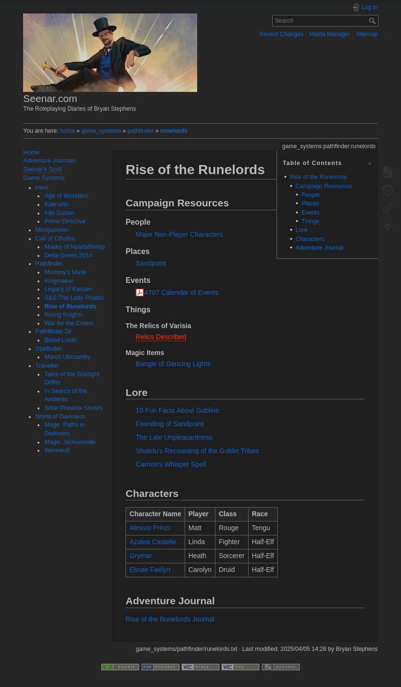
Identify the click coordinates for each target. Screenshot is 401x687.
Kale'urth (56, 204)
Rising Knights (63, 314)
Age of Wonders (66, 195)
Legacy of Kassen (68, 289)
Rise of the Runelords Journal (169, 619)
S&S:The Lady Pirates (74, 297)
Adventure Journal (319, 247)
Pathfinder (49, 263)
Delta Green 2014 (68, 255)
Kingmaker (58, 281)
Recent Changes (281, 34)
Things (310, 221)
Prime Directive (64, 221)
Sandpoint (151, 263)
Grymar (140, 556)
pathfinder (140, 130)
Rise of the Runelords (318, 177)
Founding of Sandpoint (169, 424)
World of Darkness (60, 416)
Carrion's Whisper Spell (171, 464)
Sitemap (367, 34)
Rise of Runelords (70, 306)
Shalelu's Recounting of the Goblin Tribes (197, 451)
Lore (302, 230)
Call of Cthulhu (55, 238)
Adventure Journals (49, 160)
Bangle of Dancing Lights (173, 364)
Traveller (47, 365)
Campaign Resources (324, 186)
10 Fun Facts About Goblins (177, 410)
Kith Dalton (59, 213)
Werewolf (56, 450)
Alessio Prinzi (149, 528)
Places (310, 203)
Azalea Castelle (152, 542)
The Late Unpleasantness (174, 437)
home (67, 130)
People (310, 194)
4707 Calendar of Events (181, 292)
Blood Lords (60, 340)
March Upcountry (67, 357)
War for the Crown (68, 323)
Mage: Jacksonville (69, 442)
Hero (42, 187)
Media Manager (329, 34)
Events (310, 212)
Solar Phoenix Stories (73, 408)
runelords (174, 130)
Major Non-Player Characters (179, 234)
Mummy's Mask (65, 272)
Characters (310, 239)
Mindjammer (52, 230)
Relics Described (161, 337)
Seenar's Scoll (42, 169)
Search (373, 20)
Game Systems (43, 178)
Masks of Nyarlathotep (74, 246)
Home (31, 152)
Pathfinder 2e (54, 331)
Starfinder (49, 348)
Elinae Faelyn (149, 569)
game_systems (101, 130)
